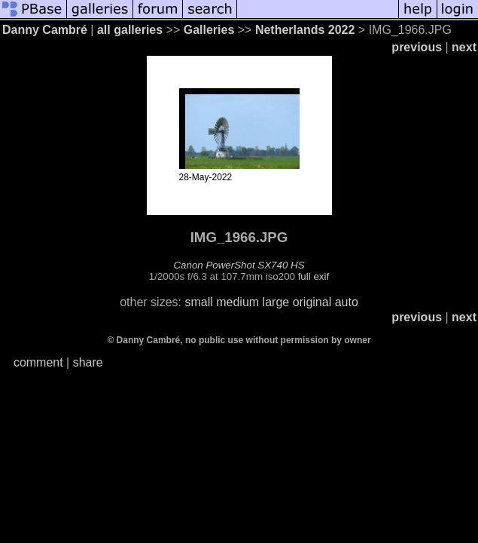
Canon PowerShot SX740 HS (238, 265)
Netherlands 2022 (305, 29)
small (198, 302)
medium (237, 302)
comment (38, 362)
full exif (313, 276)
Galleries (209, 29)
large (276, 302)
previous (416, 47)
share (88, 362)
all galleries (130, 29)
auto (346, 302)
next (464, 47)
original (312, 302)
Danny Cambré (44, 29)
